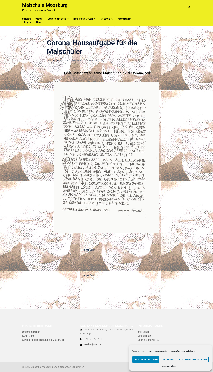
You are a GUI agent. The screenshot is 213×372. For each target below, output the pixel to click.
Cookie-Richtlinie (168, 366)
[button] (189, 7)
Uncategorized (96, 61)
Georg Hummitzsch (57, 19)
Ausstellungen (124, 19)
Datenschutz (144, 335)
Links (38, 22)
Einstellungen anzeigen (193, 359)
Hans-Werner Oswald (83, 19)
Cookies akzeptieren (146, 359)
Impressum (144, 331)
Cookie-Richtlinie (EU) (149, 339)
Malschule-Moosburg (44, 5)
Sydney (80, 366)
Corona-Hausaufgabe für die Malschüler (43, 339)
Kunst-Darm (89, 250)
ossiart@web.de (92, 344)
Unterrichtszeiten (31, 331)
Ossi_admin (57, 61)
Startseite (26, 19)
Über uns (39, 19)
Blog (26, 22)
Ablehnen (168, 359)
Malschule (105, 19)
